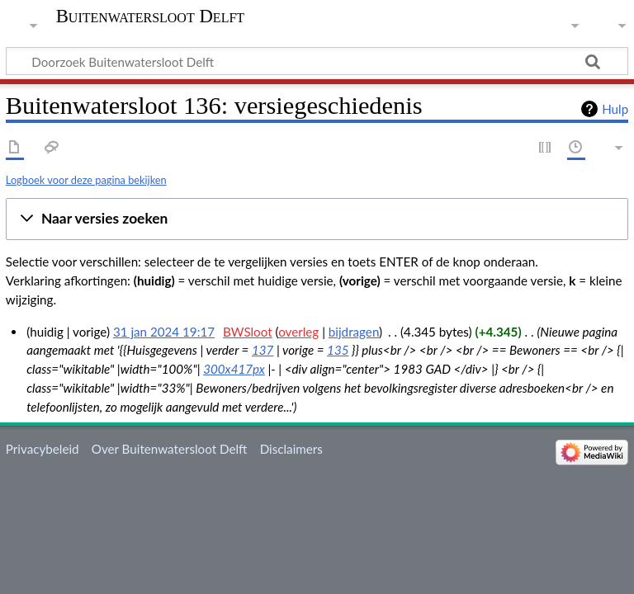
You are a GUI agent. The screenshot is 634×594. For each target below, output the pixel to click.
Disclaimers (291, 448)
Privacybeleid (42, 448)
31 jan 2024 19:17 (164, 331)
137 (262, 349)
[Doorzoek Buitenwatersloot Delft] (317, 61)
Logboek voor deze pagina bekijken (86, 179)
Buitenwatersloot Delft (150, 16)
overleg (298, 331)
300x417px (234, 368)
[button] (317, 219)
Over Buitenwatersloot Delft (170, 448)
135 (337, 349)
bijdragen (354, 331)
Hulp (615, 108)
